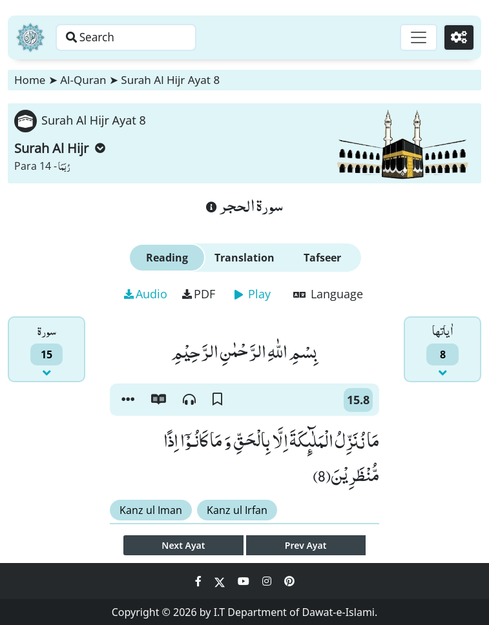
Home (29, 79)
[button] (128, 399)
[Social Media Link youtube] (245, 581)
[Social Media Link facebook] (199, 581)
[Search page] (137, 37)
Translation (244, 258)
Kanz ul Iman (151, 510)
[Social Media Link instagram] (268, 581)
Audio (145, 294)
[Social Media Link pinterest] (289, 581)
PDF (198, 294)
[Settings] (458, 37)
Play (252, 294)
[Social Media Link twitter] (220, 581)
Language (328, 294)
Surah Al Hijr (59, 148)
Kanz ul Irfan (237, 510)
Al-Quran (83, 79)
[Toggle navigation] (415, 37)
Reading (167, 258)
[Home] (30, 37)
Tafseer (322, 258)
